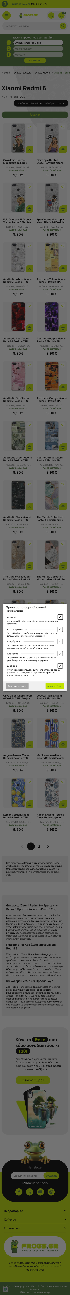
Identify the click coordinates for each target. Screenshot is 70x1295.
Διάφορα (12, 665)
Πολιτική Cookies (14, 610)
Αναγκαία (12, 617)
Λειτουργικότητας (17, 629)
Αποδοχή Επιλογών (17, 685)
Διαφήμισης (13, 641)
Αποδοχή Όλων (54, 685)
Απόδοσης (12, 653)
